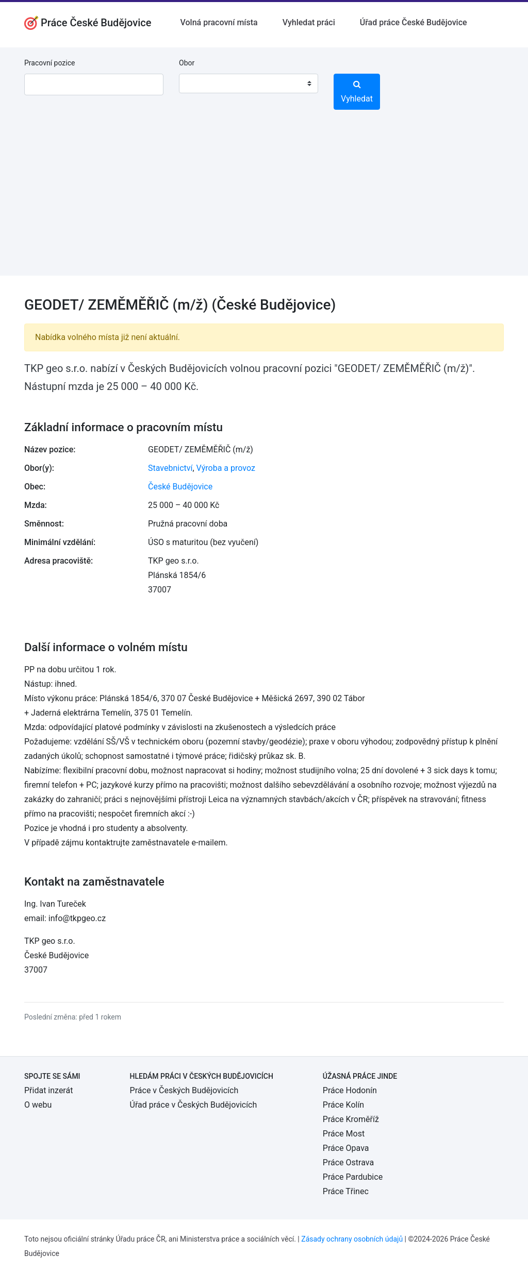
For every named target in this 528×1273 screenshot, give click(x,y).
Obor (186, 63)
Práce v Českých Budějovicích (184, 1090)
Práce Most (344, 1134)
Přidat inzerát (48, 1090)
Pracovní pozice (49, 63)
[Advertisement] (264, 203)
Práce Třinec (346, 1191)
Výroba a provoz (225, 468)
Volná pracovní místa (219, 22)
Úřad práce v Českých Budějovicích (193, 1105)
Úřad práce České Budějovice (413, 22)
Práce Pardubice (353, 1177)
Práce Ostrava (348, 1162)
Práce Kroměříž (351, 1119)
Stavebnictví (170, 468)
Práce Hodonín (350, 1090)
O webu (38, 1105)
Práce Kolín (343, 1105)
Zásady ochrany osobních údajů (352, 1239)
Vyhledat (357, 92)
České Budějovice (180, 486)
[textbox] (200, 83)
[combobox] (248, 83)
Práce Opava (346, 1148)
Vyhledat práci (309, 22)
